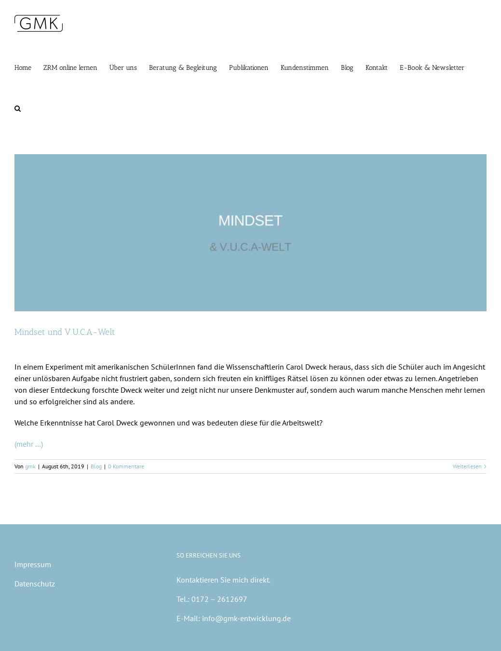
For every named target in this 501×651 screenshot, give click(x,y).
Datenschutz (34, 583)
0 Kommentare (126, 466)
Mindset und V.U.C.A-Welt (64, 332)
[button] (17, 107)
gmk (30, 466)
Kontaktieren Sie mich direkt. (223, 580)
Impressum (32, 564)
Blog (96, 466)
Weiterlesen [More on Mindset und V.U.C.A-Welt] (467, 466)
